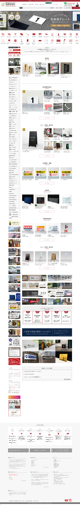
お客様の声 (55, 467)
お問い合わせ (75, 7)
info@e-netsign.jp (68, 5)
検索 (21, 7)
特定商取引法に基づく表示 (19, 500)
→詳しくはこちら (46, 467)
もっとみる (47, 117)
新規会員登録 (67, 379)
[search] (9, 8)
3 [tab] (40, 31)
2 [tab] (39, 31)
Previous (1, 21)
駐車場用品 (24, 4)
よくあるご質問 (67, 7)
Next (79, 21)
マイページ (48, 4)
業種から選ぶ (42, 4)
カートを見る (55, 4)
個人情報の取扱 (29, 500)
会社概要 (52, 7)
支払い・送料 (59, 7)
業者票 (36, 4)
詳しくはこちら (24, 480)
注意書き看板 (31, 4)
